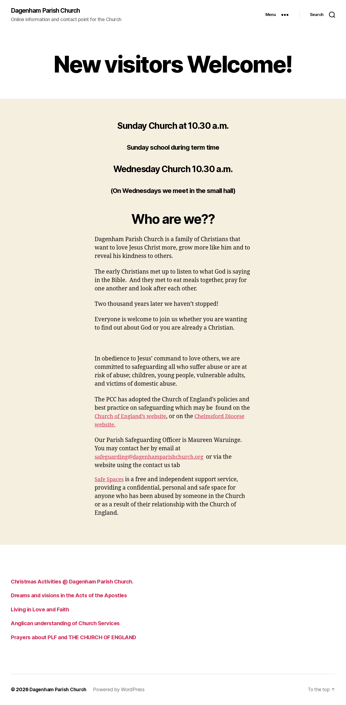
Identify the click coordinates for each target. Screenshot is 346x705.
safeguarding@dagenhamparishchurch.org (153, 457)
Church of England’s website (133, 416)
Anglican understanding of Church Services (68, 623)
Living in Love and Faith (41, 609)
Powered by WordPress (121, 690)
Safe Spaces (110, 479)
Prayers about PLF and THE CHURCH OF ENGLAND (77, 637)
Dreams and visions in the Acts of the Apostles (72, 595)
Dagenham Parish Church (47, 11)
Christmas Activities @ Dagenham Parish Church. (76, 581)
